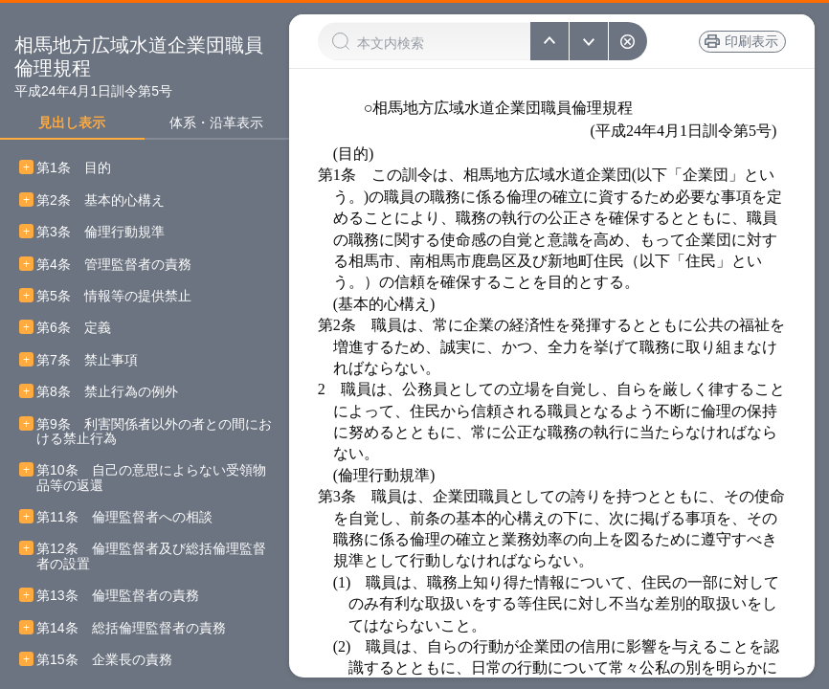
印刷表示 (751, 41)
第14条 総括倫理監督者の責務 (131, 628)
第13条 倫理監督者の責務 (117, 596)
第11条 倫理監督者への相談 (124, 517)
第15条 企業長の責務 (104, 660)
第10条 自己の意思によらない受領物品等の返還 (151, 477)
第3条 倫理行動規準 (100, 232)
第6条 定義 (73, 328)
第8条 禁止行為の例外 (107, 392)
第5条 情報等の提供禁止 (113, 296)
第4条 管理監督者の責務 (113, 264)
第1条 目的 (73, 168)
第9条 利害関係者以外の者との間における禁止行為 (154, 431)
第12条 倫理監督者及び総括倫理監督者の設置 (151, 556)
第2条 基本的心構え (100, 200)
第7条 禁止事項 (87, 360)
